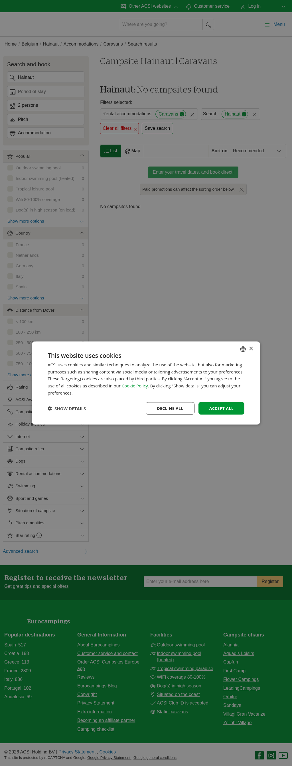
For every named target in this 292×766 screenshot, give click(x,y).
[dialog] (146, 383)
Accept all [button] (221, 408)
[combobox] (243, 349)
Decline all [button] (170, 408)
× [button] (251, 349)
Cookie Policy (135, 386)
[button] (67, 408)
